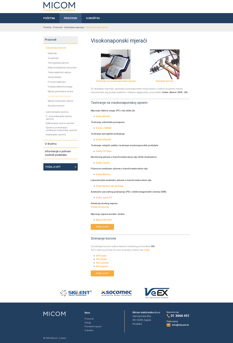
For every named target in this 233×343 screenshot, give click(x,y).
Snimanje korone (165, 79)
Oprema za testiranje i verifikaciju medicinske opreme (61, 129)
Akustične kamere (56, 106)
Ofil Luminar (102, 263)
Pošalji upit (53, 166)
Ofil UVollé (101, 259)
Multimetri (52, 53)
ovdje (147, 250)
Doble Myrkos (103, 174)
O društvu (93, 18)
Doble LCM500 (103, 128)
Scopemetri (53, 58)
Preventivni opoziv (93, 326)
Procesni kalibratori (57, 82)
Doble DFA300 (103, 139)
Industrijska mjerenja (56, 47)
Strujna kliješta (54, 77)
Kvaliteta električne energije (60, 86)
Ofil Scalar (101, 255)
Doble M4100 (103, 116)
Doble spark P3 (104, 197)
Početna (49, 18)
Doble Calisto (103, 162)
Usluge (88, 322)
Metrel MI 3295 (104, 220)
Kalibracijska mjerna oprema (60, 123)
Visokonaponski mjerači (59, 96)
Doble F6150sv (103, 151)
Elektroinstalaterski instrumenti (62, 67)
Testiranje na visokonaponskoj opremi (116, 79)
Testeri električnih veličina (59, 72)
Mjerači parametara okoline (60, 91)
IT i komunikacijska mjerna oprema (59, 117)
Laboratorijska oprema (57, 112)
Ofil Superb (102, 266)
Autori (63, 338)
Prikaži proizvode (100, 207)
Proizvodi (70, 18)
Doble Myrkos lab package (109, 186)
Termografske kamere (58, 63)
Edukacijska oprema (56, 134)
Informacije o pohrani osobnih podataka (58, 153)
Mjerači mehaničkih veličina (60, 101)
